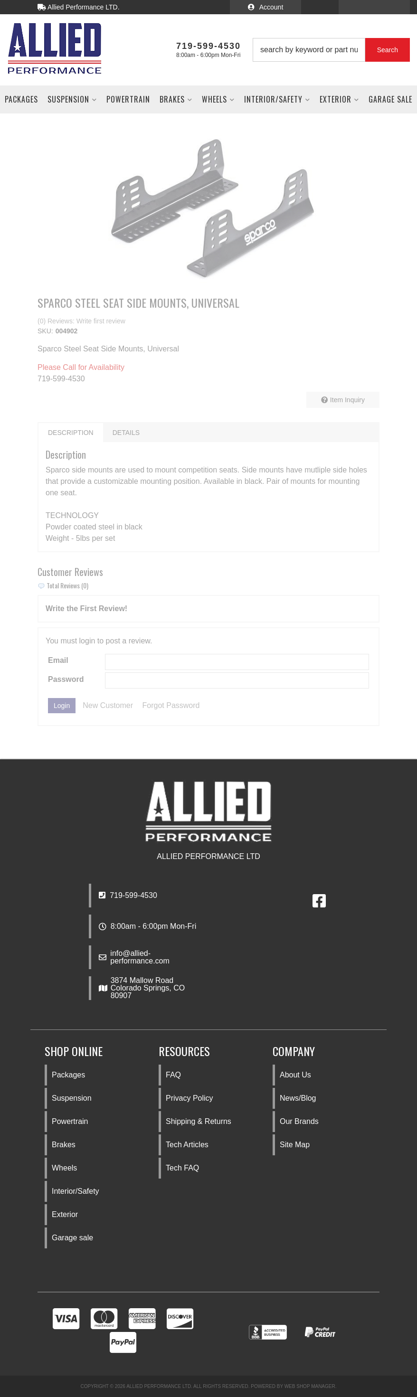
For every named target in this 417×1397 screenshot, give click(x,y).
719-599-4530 (128, 895)
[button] (331, 50)
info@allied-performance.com (140, 957)
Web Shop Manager (309, 1386)
